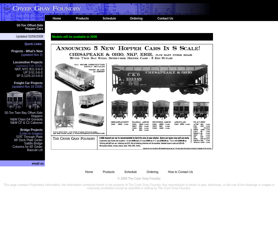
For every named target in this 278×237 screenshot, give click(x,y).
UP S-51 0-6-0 (33, 72)
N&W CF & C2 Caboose (26, 122)
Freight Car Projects (28, 83)
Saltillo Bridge (33, 143)
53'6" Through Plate (29, 136)
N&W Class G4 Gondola (26, 119)
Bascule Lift (35, 150)
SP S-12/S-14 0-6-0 (29, 75)
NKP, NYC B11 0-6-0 (29, 69)
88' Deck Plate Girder (28, 140)
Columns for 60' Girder (28, 146)
